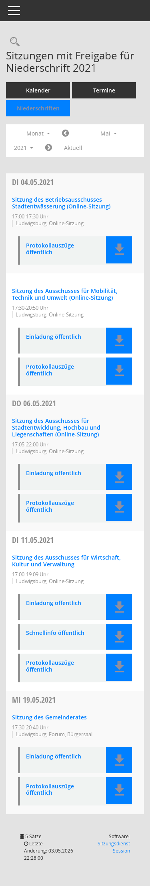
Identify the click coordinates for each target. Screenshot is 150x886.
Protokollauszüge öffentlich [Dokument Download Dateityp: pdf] (50, 249)
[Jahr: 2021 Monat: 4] (65, 133)
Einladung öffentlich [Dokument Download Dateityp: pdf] (53, 337)
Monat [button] (38, 133)
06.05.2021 (34, 403)
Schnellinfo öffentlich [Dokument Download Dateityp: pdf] (55, 633)
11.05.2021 (33, 539)
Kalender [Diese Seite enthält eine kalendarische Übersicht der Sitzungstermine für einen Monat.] (38, 90)
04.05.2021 (33, 182)
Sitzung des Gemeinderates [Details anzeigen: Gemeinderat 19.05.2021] (49, 717)
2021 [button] (23, 147)
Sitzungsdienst (114, 847)
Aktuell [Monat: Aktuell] (73, 147)
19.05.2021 (34, 699)
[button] (119, 249)
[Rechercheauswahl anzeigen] (13, 42)
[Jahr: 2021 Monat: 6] (48, 148)
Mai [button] (108, 133)
